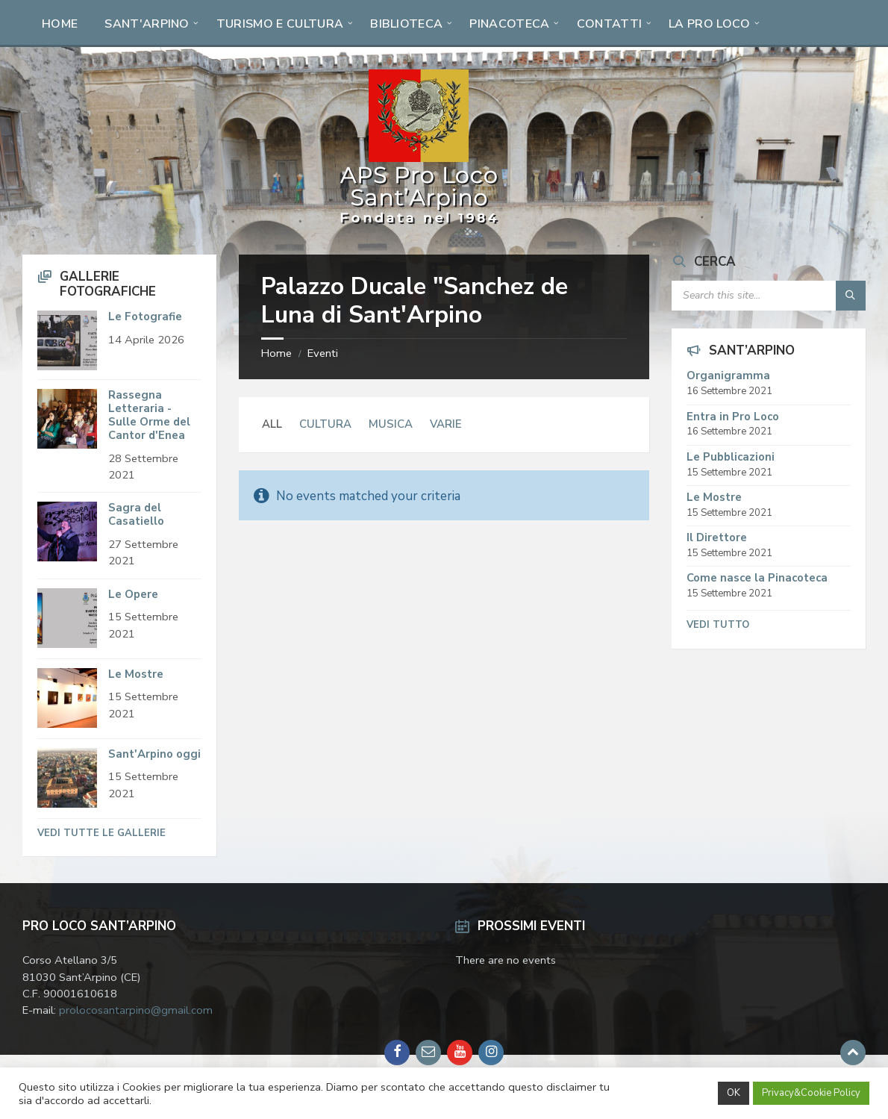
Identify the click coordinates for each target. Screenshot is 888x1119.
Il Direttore (717, 537)
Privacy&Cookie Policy (811, 1093)
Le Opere (133, 594)
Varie (446, 424)
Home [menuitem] (60, 24)
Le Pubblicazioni (731, 456)
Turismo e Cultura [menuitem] (279, 24)
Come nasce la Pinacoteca (757, 577)
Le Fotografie (145, 316)
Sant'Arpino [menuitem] (147, 24)
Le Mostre (135, 674)
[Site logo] (419, 224)
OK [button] (733, 1093)
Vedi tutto (718, 625)
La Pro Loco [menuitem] (710, 24)
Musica (391, 424)
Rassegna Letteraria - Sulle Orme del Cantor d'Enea (149, 415)
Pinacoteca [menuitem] (509, 24)
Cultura (325, 424)
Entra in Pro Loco (733, 416)
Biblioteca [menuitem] (406, 24)
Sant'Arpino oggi (154, 753)
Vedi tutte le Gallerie (101, 833)
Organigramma (728, 375)
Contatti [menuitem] (609, 24)
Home (276, 353)
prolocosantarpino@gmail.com (136, 1010)
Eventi (322, 353)
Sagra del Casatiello (136, 514)
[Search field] (769, 296)
